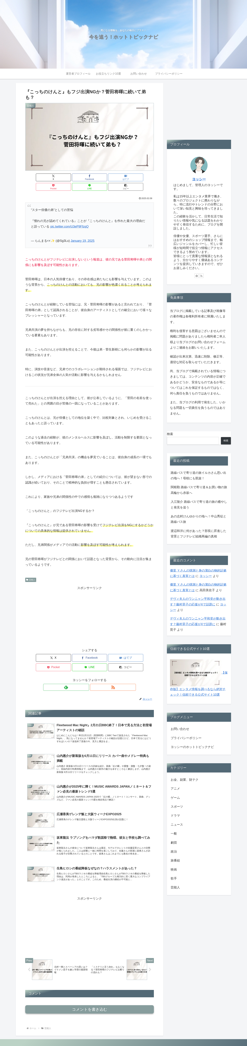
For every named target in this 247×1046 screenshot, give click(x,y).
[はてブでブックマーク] (78, 177)
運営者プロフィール (146, 1035)
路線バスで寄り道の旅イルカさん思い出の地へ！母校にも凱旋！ (198, 475)
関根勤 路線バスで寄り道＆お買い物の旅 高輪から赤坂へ (199, 489)
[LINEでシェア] (122, 177)
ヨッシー (199, 179)
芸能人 (30, 570)
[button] (143, 177)
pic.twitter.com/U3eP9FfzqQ (69, 217)
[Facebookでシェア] (57, 177)
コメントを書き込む (89, 996)
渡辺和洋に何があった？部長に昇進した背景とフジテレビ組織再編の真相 (198, 533)
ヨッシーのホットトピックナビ (192, 747)
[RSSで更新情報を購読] (93, 668)
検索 (170, 434)
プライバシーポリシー (186, 738)
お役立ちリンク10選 (171, 1035)
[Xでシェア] (35, 177)
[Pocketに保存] (100, 177)
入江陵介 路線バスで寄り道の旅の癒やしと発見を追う (199, 504)
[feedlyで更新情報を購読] (85, 668)
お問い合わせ (180, 729)
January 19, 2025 (83, 231)
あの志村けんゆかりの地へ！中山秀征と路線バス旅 (198, 519)
